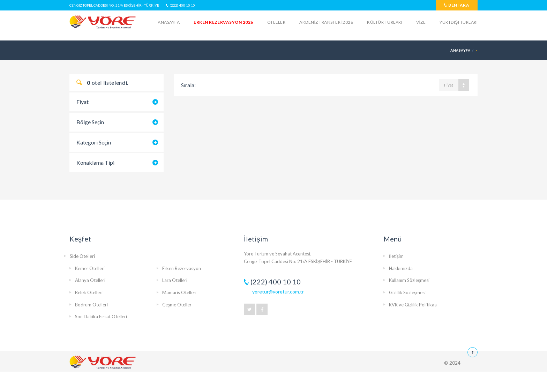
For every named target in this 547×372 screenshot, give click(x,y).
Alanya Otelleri (90, 280)
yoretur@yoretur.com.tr (278, 292)
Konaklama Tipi (95, 162)
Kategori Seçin (93, 142)
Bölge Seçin (90, 122)
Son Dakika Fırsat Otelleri (101, 316)
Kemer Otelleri (90, 268)
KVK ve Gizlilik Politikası (413, 304)
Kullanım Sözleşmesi (409, 280)
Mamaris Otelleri (179, 292)
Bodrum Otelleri (91, 304)
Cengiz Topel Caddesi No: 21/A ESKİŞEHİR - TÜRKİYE (114, 5)
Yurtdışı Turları (459, 22)
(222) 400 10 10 (180, 5)
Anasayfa (169, 22)
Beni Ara (456, 5)
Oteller (276, 22)
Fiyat (82, 101)
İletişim (396, 256)
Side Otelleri (82, 256)
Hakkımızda (401, 268)
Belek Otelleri (89, 292)
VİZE (421, 22)
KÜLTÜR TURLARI (384, 22)
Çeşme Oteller (177, 304)
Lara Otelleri (174, 280)
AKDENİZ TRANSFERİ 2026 (326, 22)
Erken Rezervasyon (181, 268)
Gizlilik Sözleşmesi (407, 292)
